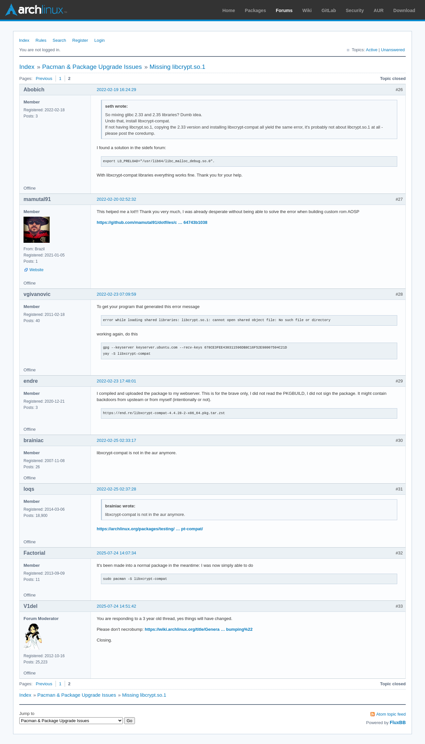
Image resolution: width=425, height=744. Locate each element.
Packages (255, 10)
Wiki (307, 10)
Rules (41, 40)
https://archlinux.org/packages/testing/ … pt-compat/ (150, 528)
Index (24, 40)
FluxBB (398, 722)
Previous (44, 78)
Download (404, 10)
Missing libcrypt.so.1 (177, 66)
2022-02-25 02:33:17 (116, 440)
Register (80, 40)
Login (99, 40)
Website (36, 270)
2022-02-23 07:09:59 (116, 294)
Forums (284, 10)
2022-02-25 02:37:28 (116, 489)
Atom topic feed (391, 714)
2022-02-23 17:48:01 (116, 381)
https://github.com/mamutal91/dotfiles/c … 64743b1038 (152, 222)
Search (59, 40)
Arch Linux (36, 9)
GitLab (328, 10)
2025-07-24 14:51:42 (116, 606)
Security (355, 10)
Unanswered (393, 49)
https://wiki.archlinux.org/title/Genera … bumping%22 (199, 629)
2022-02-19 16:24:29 (116, 89)
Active (371, 49)
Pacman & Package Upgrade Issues (92, 66)
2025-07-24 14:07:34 (116, 552)
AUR (379, 10)
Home (228, 10)
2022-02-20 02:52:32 (116, 199)
